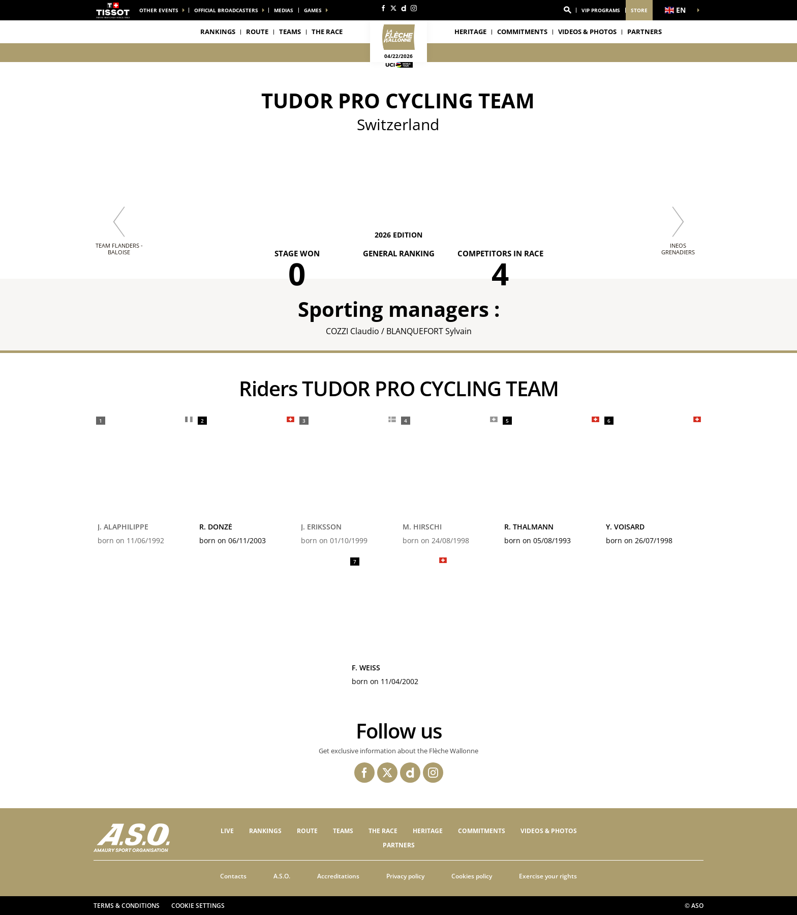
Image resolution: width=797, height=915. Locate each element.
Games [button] (313, 10)
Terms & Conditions (127, 905)
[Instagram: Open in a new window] (414, 8)
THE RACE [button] (327, 31)
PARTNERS (644, 31)
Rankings (217, 31)
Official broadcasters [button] (226, 10)
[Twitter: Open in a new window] (393, 8)
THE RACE (383, 831)
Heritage (470, 31)
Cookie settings (198, 905)
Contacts (233, 876)
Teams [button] (290, 31)
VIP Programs (600, 10)
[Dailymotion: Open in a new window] (404, 8)
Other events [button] (158, 10)
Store (639, 10)
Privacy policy (405, 876)
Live (227, 831)
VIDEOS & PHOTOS (587, 31)
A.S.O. (281, 876)
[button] (567, 10)
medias (283, 10)
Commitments (522, 31)
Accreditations (338, 876)
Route (257, 31)
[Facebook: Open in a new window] (383, 8)
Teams (343, 831)
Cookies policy (471, 876)
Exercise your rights (548, 876)
